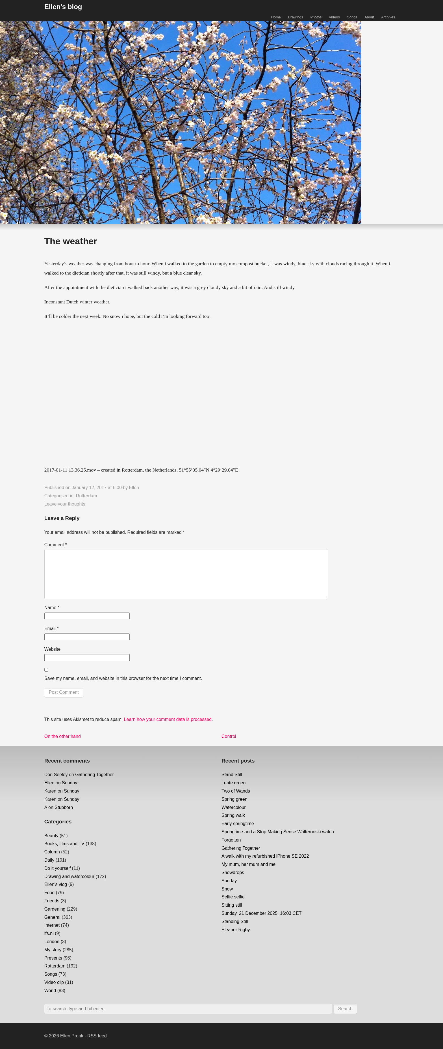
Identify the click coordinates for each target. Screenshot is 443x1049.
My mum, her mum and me (248, 864)
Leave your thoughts (64, 504)
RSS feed (97, 1035)
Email (51, 628)
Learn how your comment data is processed (168, 719)
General (52, 917)
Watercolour (234, 807)
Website (52, 649)
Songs (352, 17)
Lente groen (234, 782)
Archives (388, 17)
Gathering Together (94, 774)
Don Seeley (56, 774)
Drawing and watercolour (69, 876)
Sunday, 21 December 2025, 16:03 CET (261, 913)
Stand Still (232, 774)
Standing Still (235, 921)
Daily (49, 860)
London (51, 941)
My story (52, 949)
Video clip (54, 982)
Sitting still (232, 905)
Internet (52, 925)
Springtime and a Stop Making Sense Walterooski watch (278, 831)
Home (276, 17)
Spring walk (233, 815)
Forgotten (231, 840)
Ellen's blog (63, 6)
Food (49, 892)
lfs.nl (49, 933)
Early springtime (238, 823)
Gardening (55, 909)
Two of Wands (236, 791)
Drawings (295, 17)
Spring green (234, 799)
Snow (227, 889)
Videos (334, 17)
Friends (51, 900)
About (369, 17)
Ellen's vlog (55, 884)
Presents (53, 958)
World (50, 990)
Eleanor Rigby (236, 929)
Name (51, 607)
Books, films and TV (64, 843)
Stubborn (64, 807)
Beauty (51, 835)
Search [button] (345, 1008)
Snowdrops (233, 872)
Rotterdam (86, 495)
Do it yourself (57, 868)
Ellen (134, 487)
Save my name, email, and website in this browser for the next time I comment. (123, 678)
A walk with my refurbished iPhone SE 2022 (265, 856)
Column (52, 851)
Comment (55, 544)
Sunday (69, 782)
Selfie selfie (233, 896)
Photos (316, 17)
